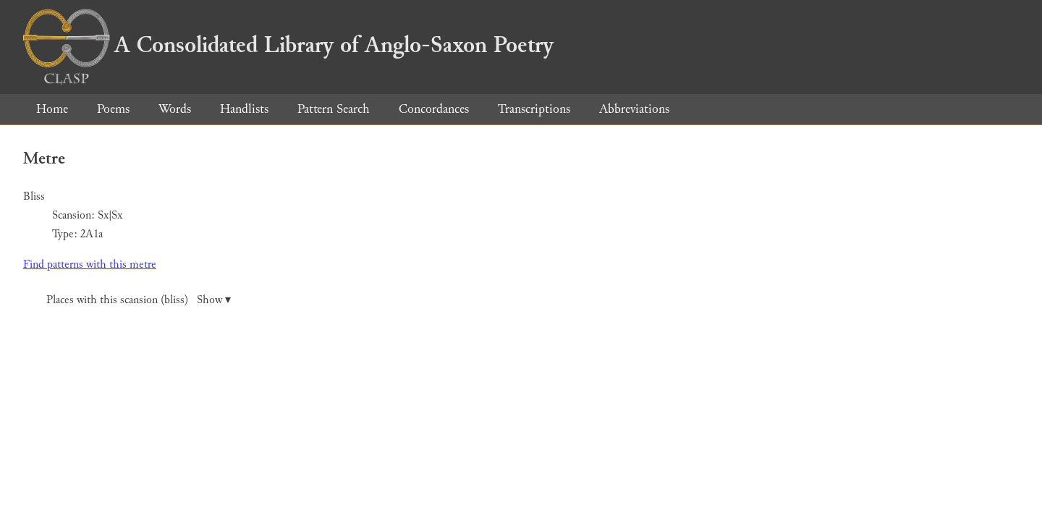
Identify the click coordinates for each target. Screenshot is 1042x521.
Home (52, 109)
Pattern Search (333, 109)
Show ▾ (214, 300)
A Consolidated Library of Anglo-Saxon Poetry (288, 45)
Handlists (244, 109)
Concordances (434, 109)
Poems (113, 109)
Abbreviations (634, 109)
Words (174, 109)
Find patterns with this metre (89, 264)
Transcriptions (534, 109)
